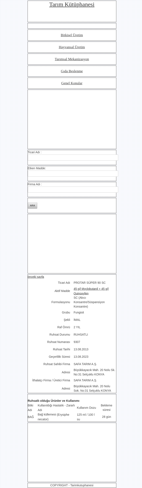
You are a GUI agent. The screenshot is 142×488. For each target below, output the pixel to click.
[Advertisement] (72, 119)
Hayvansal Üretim (72, 47)
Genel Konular (71, 83)
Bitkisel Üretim (72, 35)
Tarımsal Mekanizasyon (72, 59)
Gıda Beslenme (72, 71)
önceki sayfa (36, 276)
